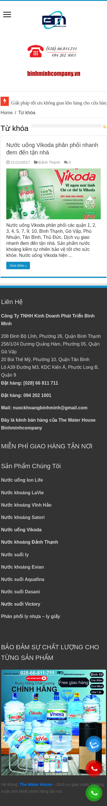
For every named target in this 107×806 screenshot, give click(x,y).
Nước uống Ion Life (22, 480)
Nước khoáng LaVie (22, 492)
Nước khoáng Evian (22, 567)
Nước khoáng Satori (23, 517)
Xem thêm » (18, 266)
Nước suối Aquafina (22, 579)
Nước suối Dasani (20, 591)
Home (7, 112)
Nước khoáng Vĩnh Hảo (26, 505)
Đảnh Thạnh (49, 162)
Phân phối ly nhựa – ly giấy (30, 616)
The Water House (36, 784)
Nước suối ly (15, 554)
